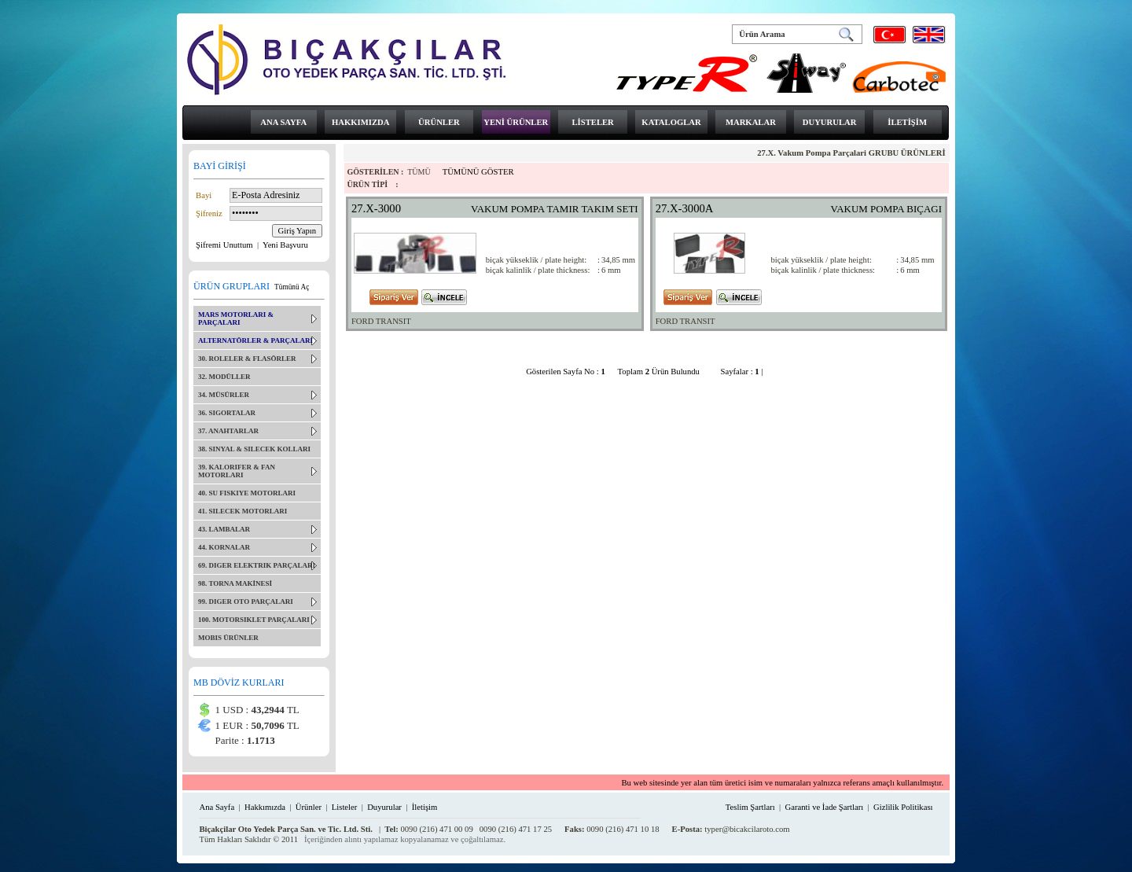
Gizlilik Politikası (902, 807)
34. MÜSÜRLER (223, 395)
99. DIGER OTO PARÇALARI (245, 601)
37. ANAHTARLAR (228, 431)
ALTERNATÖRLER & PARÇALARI (255, 340)
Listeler (345, 807)
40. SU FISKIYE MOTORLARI (247, 493)
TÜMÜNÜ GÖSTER (478, 171)
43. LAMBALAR (224, 529)
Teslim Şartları (750, 807)
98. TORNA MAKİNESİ (235, 583)
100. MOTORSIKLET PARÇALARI (254, 620)
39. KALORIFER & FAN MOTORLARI (236, 471)
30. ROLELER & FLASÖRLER (247, 358)
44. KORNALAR (224, 547)
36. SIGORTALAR (226, 413)
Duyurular (384, 807)
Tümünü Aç (291, 287)
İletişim (425, 807)
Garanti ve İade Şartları (824, 807)
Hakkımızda (264, 807)
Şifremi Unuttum (225, 245)
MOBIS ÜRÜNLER (228, 638)
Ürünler (309, 807)
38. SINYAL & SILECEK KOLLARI (254, 449)
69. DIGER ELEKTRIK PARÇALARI (256, 565)
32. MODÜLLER (224, 377)
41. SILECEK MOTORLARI (242, 511)
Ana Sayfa (216, 807)
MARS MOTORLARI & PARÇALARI (236, 318)
